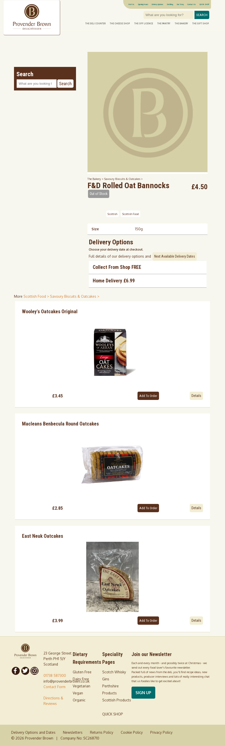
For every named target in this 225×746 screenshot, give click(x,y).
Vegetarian (81, 686)
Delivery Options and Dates (33, 732)
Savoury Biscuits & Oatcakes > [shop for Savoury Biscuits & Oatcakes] (74, 296)
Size (95, 229)
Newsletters (72, 732)
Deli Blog (170, 4)
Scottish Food (130, 214)
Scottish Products (116, 700)
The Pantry (163, 23)
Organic (79, 700)
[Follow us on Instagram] (35, 671)
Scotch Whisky (114, 672)
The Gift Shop (200, 23)
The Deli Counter (95, 23)
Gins (105, 679)
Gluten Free (82, 672)
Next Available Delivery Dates (174, 256)
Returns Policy (101, 732)
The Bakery (181, 23)
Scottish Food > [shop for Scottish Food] (37, 296)
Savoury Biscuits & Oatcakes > (123, 179)
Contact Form (55, 687)
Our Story (180, 4)
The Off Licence (143, 23)
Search (202, 15)
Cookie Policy (132, 732)
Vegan (78, 693)
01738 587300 (55, 675)
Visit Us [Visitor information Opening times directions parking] (131, 4)
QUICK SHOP (204, 4)
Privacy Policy (161, 732)
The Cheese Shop (120, 23)
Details (196, 396)
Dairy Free (81, 679)
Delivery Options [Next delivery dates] (157, 4)
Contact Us (191, 4)
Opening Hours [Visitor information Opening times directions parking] (143, 4)
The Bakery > (96, 179)
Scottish (112, 214)
